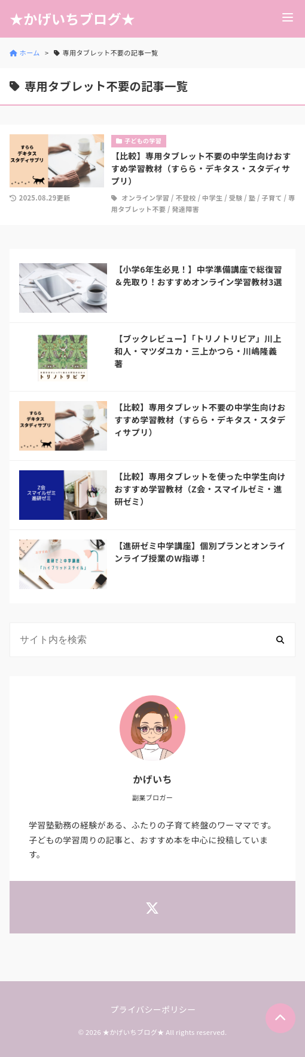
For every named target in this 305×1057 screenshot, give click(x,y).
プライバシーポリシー (153, 1009)
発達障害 (185, 209)
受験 (236, 197)
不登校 (186, 197)
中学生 (212, 197)
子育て (271, 197)
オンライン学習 (145, 197)
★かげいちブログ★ (72, 19)
